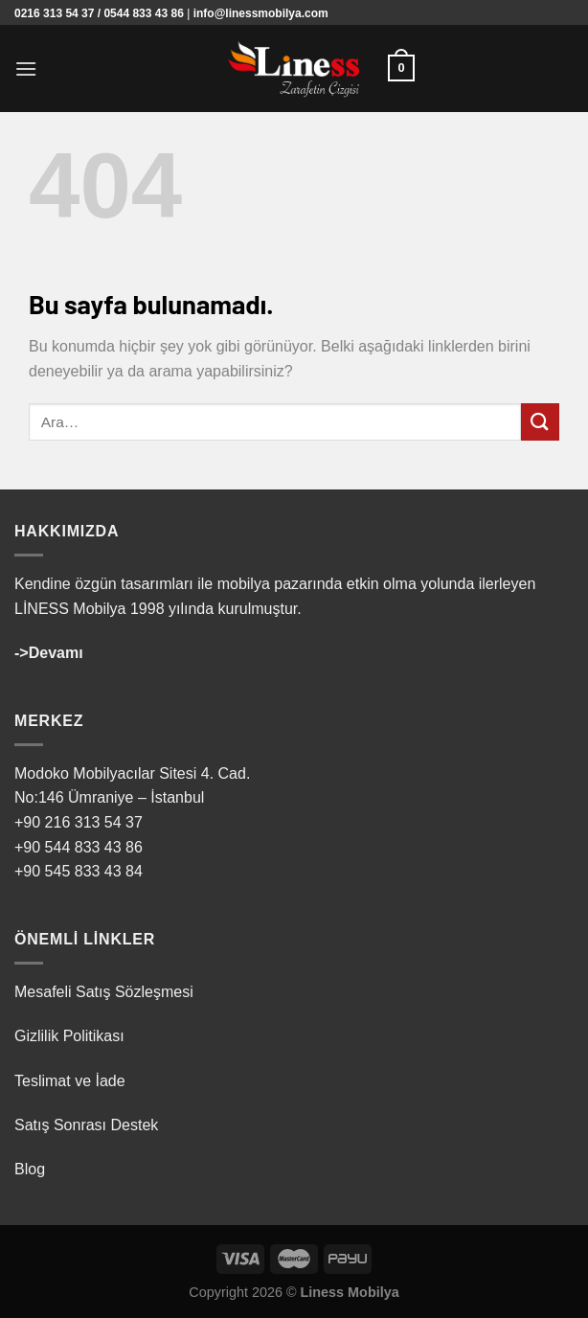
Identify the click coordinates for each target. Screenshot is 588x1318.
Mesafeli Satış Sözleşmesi (103, 992)
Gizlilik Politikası (69, 1036)
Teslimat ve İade (69, 1081)
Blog (29, 1169)
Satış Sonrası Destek (86, 1125)
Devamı (56, 653)
